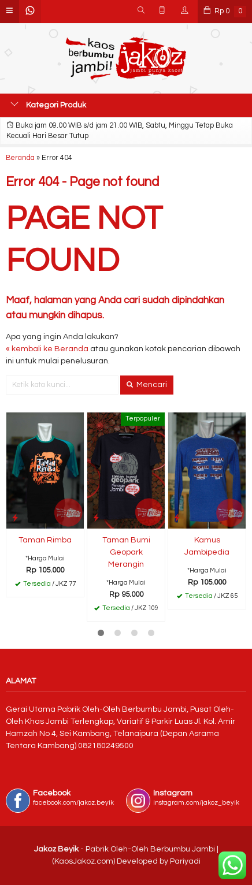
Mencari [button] (147, 385)
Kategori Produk (48, 104)
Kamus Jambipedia (206, 546)
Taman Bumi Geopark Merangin (126, 552)
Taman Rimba (45, 540)
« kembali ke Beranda (47, 349)
